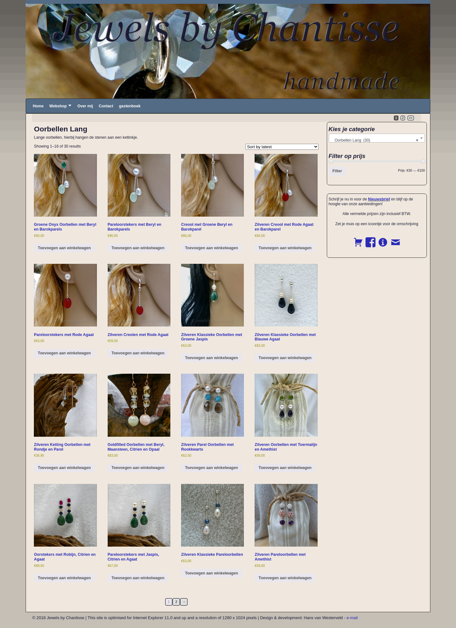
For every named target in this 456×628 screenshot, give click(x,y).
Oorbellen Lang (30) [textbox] (375, 140)
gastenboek (130, 106)
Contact (106, 106)
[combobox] (377, 138)
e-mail (352, 617)
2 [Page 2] (403, 118)
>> (411, 118)
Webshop (58, 106)
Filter (337, 171)
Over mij (85, 106)
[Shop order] (282, 147)
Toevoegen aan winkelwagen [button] (64, 248)
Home (38, 106)
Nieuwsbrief (379, 199)
